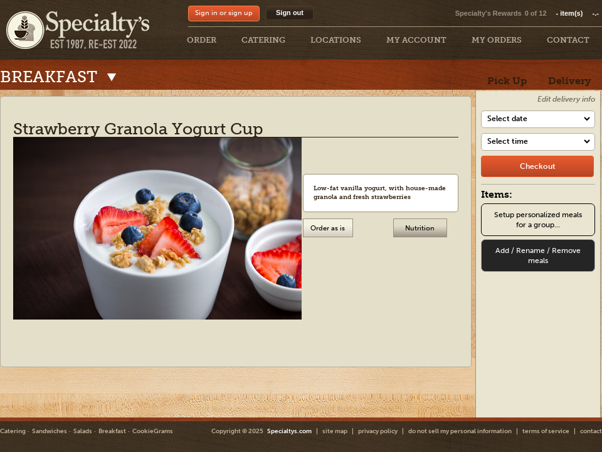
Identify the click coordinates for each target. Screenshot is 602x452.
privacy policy (378, 431)
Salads (82, 431)
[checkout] (537, 166)
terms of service (545, 431)
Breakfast (112, 431)
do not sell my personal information (460, 431)
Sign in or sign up (224, 13)
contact (591, 431)
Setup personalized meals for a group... (538, 219)
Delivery (569, 81)
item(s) (577, 13)
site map (334, 431)
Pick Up (507, 81)
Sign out (290, 12)
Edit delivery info (566, 99)
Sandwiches (49, 431)
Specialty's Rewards (488, 13)
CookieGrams (152, 431)
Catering (13, 431)
